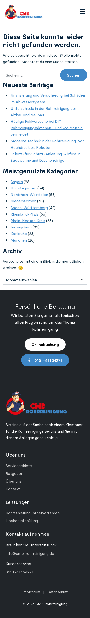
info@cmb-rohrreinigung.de (30, 553)
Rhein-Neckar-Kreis (28, 220)
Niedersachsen (23, 200)
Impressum (31, 591)
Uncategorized (23, 187)
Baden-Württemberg (29, 207)
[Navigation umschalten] (82, 11)
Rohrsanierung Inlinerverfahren (33, 512)
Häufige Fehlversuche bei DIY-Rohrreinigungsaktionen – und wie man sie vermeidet (47, 127)
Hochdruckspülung (22, 520)
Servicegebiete (19, 465)
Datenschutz (58, 591)
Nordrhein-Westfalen (29, 194)
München (19, 240)
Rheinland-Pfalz (25, 214)
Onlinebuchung (45, 344)
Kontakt (13, 488)
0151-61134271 (48, 360)
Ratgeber (14, 473)
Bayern (17, 181)
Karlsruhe (19, 233)
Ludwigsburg (21, 226)
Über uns (13, 481)
